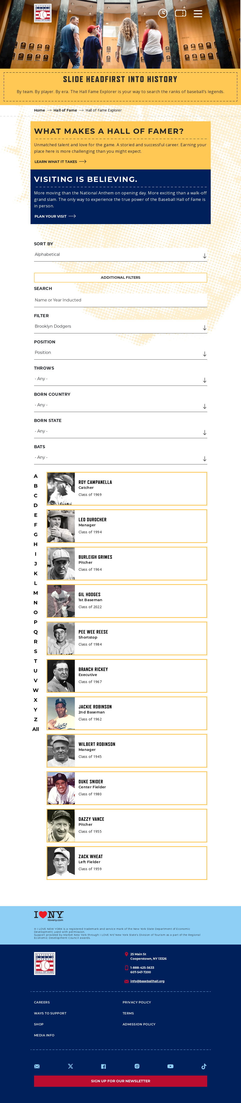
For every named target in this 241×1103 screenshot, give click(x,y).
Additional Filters (120, 277)
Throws (44, 368)
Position (45, 342)
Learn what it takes (56, 161)
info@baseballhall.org (147, 981)
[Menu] (198, 13)
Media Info (44, 1035)
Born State (48, 420)
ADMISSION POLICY (139, 1024)
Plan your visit (51, 216)
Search (43, 288)
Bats (39, 446)
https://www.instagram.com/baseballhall (137, 1066)
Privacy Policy (137, 1002)
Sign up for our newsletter (120, 1081)
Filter (41, 315)
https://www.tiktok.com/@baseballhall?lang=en (204, 1066)
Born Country (52, 394)
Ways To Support (50, 1013)
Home (39, 111)
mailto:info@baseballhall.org (37, 1066)
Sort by (43, 244)
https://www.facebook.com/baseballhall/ (103, 1066)
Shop (39, 1024)
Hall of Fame (65, 111)
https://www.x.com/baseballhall (70, 1066)
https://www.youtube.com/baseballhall (170, 1066)
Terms (128, 1013)
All (35, 729)
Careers (42, 1002)
